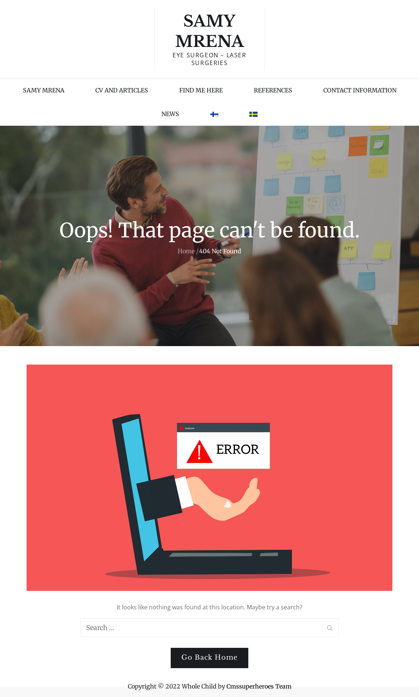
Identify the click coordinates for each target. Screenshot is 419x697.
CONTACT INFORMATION (359, 90)
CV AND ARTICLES (121, 90)
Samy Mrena (209, 31)
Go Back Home (209, 657)
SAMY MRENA (43, 90)
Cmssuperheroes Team (259, 686)
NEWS (170, 114)
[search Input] (209, 627)
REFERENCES (273, 90)
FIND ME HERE (201, 90)
